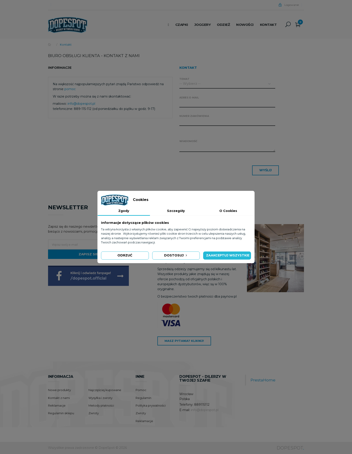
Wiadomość (188, 141)
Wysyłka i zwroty (100, 398)
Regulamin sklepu (61, 413)
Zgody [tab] (123, 211)
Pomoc (141, 390)
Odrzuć (124, 255)
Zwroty (93, 413)
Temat (184, 78)
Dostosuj (176, 255)
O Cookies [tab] (228, 211)
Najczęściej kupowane (104, 390)
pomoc (70, 89)
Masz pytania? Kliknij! (184, 341)
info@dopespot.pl (81, 104)
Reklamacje (57, 405)
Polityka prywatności (151, 405)
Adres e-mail (189, 97)
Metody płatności (101, 405)
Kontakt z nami (59, 398)
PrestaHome (263, 380)
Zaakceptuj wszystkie (227, 255)
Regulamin (143, 398)
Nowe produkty (59, 390)
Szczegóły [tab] (176, 211)
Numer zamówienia (194, 116)
